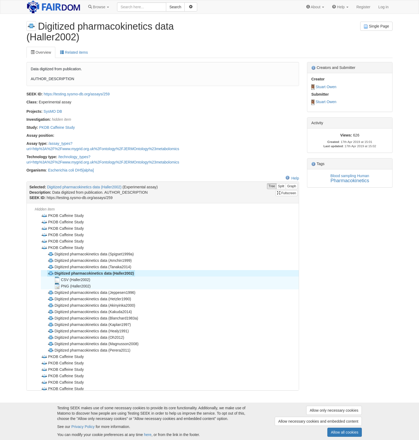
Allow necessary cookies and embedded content (318, 421)
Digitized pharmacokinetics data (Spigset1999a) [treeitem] (91, 254)
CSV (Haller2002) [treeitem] (72, 280)
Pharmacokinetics (350, 180)
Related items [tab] (74, 52)
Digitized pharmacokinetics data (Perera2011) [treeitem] (89, 350)
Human (363, 176)
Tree (272, 186)
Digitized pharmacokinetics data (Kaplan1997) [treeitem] (89, 324)
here (148, 435)
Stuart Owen (326, 87)
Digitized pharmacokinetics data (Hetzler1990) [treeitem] (89, 299)
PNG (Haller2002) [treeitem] (72, 286)
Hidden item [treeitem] (45, 209)
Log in (383, 7)
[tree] (162, 296)
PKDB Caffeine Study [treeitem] (62, 215)
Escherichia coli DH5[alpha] (71, 170)
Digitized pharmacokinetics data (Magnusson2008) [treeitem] (93, 344)
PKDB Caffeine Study (57, 127)
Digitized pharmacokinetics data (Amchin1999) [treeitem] (90, 260)
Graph (291, 186)
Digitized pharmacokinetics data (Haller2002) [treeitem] (91, 273)
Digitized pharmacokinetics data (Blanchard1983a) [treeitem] (93, 318)
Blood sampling (343, 176)
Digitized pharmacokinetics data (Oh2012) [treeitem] (86, 337)
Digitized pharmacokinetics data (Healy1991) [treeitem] (88, 331)
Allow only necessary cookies (334, 410)
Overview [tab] (41, 52)
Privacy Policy (83, 427)
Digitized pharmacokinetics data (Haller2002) (84, 187)
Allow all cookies (344, 432)
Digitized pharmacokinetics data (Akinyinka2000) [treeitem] (91, 305)
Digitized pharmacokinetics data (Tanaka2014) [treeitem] (89, 267)
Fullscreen (286, 193)
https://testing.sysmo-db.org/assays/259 (77, 94)
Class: (32, 102)
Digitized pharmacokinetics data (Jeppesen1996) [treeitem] (91, 292)
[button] (98, 7)
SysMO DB (53, 111)
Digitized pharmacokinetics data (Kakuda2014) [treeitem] (90, 312)
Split (281, 186)
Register (363, 7)
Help (292, 178)
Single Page (376, 26)
